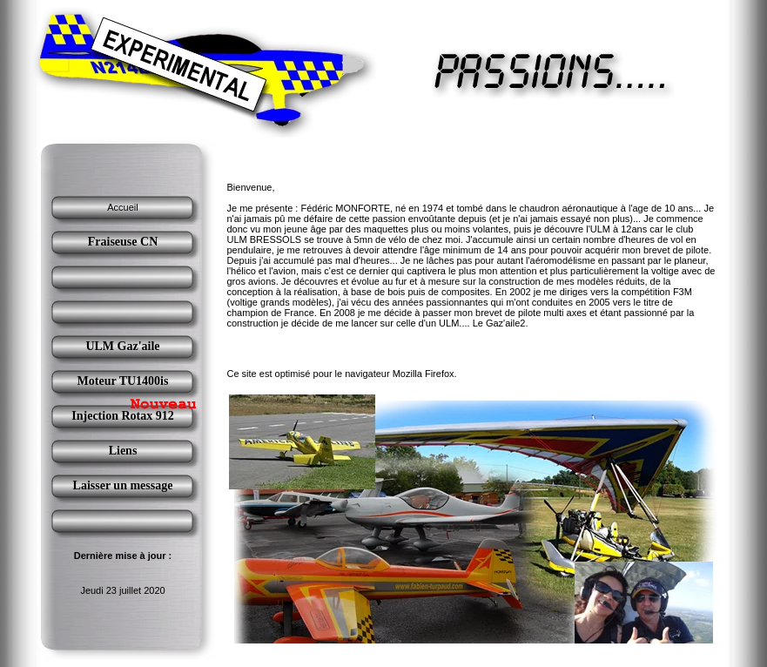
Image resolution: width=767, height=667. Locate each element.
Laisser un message (123, 485)
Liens (123, 450)
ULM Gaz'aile (122, 346)
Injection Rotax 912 (122, 415)
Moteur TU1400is (123, 380)
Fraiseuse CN (123, 241)
